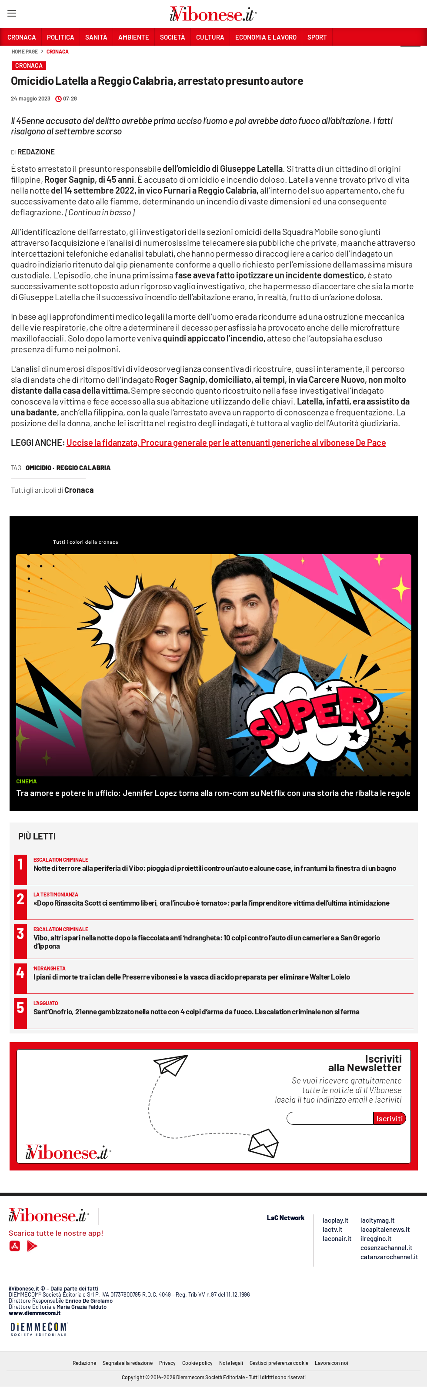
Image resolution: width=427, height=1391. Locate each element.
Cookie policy (197, 1363)
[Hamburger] (12, 15)
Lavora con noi (331, 1363)
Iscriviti (390, 1118)
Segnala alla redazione (128, 1363)
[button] (410, 56)
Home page (25, 51)
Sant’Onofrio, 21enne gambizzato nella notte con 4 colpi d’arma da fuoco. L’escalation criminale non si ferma (196, 1011)
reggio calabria (84, 467)
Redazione (84, 1363)
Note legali (231, 1363)
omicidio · (40, 467)
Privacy (167, 1363)
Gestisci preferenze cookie (279, 1363)
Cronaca (58, 51)
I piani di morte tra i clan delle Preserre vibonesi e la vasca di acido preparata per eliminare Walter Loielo (191, 976)
